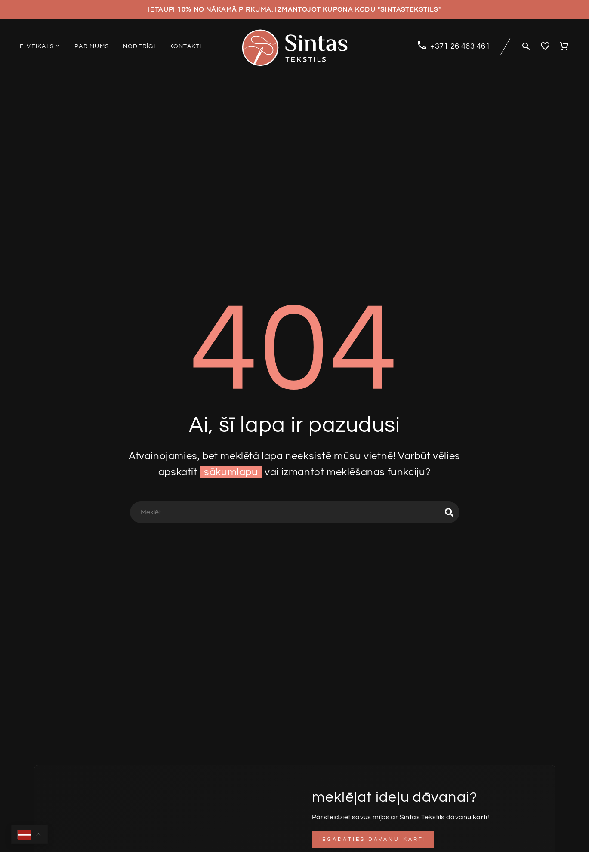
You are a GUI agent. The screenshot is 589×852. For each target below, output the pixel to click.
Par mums (91, 46)
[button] (526, 46)
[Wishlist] (545, 46)
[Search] (294, 512)
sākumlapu (231, 472)
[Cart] (564, 46)
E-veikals (40, 46)
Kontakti (185, 46)
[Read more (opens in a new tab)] (453, 46)
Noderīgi (139, 46)
